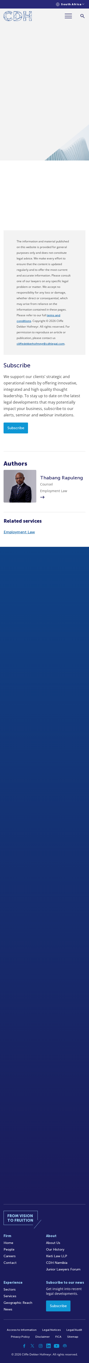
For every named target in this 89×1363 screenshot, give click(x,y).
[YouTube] (57, 1346)
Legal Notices (51, 1330)
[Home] (18, 17)
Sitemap (72, 1336)
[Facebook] (24, 1346)
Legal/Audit (74, 1330)
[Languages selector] (70, 4)
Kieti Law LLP (56, 1256)
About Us (53, 1243)
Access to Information (22, 1330)
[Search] (82, 16)
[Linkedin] (48, 1346)
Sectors (10, 1289)
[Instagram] (40, 1346)
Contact (10, 1263)
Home (8, 1243)
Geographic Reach (18, 1303)
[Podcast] (65, 1346)
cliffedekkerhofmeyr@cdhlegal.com (41, 343)
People (9, 1249)
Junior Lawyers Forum (63, 1269)
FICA (58, 1336)
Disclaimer (42, 1336)
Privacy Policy (20, 1336)
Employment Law (19, 532)
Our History (55, 1249)
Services (10, 1296)
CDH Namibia (56, 1263)
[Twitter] (32, 1346)
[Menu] (70, 16)
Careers (10, 1256)
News (8, 1309)
